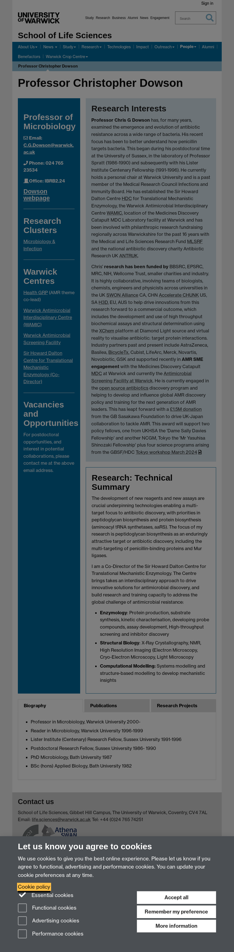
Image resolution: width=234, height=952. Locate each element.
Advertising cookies (48, 921)
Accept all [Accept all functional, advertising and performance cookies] (176, 897)
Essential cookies (45, 894)
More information (176, 926)
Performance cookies (50, 934)
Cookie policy (34, 887)
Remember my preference (176, 911)
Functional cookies (47, 908)
